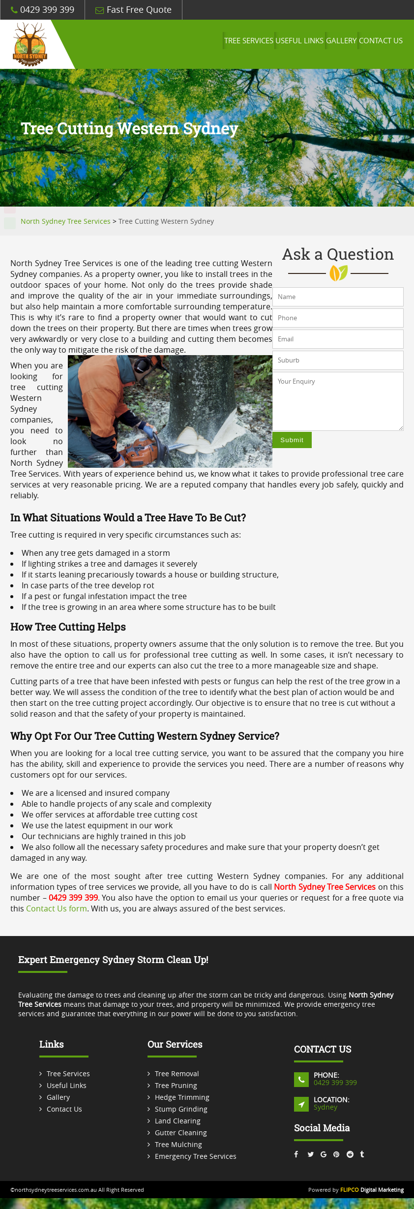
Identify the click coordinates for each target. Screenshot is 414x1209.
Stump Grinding (181, 1109)
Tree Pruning (176, 1085)
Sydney (325, 1107)
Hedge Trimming (182, 1097)
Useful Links (285, 44)
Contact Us (377, 44)
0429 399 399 (42, 9)
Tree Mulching (178, 1144)
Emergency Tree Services (196, 1156)
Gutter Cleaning (181, 1132)
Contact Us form (56, 908)
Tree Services (228, 44)
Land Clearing (178, 1120)
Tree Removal (177, 1073)
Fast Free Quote (133, 9)
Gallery (332, 44)
